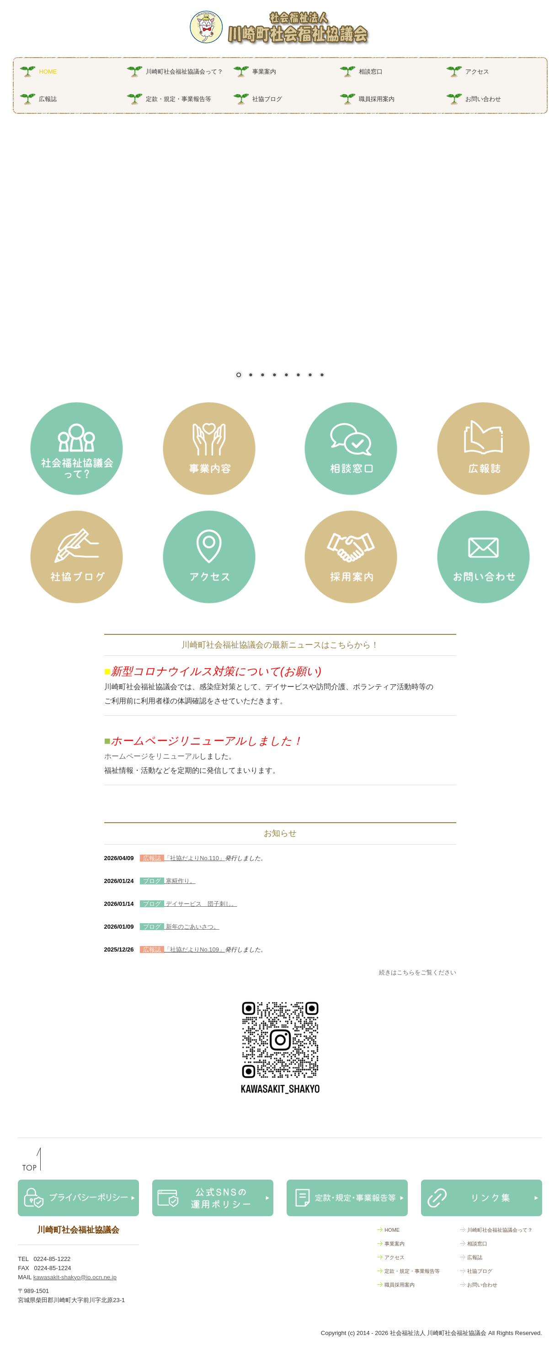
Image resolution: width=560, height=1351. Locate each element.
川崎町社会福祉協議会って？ (184, 71)
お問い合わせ (483, 99)
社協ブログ (267, 99)
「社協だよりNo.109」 (194, 949)
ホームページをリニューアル (151, 756)
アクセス (477, 71)
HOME (48, 71)
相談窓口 (371, 71)
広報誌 (48, 99)
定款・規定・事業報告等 (178, 99)
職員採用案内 (377, 99)
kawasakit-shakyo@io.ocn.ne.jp (75, 1277)
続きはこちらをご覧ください (417, 972)
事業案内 (264, 71)
